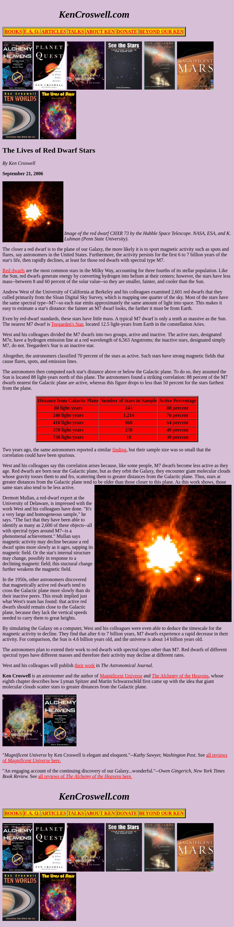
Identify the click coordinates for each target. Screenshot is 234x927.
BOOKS (13, 31)
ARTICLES (53, 31)
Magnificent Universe (121, 675)
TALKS (76, 31)
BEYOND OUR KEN (161, 31)
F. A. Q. (31, 31)
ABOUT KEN (100, 31)
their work (85, 665)
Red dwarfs (13, 270)
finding (119, 449)
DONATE (127, 31)
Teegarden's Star (67, 324)
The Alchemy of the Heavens (180, 675)
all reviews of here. (85, 776)
